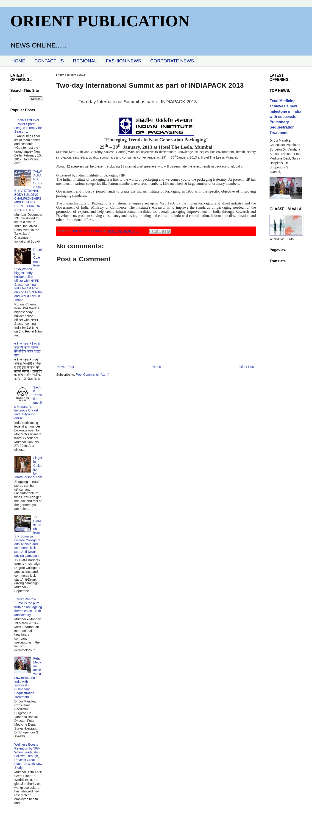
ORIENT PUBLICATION (99, 21)
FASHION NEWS (123, 60)
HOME (18, 60)
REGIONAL (85, 60)
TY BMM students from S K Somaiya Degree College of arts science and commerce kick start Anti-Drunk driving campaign (27, 536)
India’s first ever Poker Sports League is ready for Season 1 (28, 125)
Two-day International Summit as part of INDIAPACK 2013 (137, 101)
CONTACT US (49, 60)
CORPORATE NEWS (172, 60)
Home (156, 367)
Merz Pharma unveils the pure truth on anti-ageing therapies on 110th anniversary (28, 606)
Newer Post (65, 367)
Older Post (247, 367)
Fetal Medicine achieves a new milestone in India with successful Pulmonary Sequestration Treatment (28, 678)
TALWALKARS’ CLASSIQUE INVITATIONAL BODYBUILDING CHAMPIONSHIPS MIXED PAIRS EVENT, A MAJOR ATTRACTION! (28, 191)
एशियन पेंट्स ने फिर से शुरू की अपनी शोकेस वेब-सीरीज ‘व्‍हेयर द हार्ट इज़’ (27, 349)
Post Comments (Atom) (92, 374)
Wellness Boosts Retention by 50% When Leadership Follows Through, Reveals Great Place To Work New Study (28, 756)
